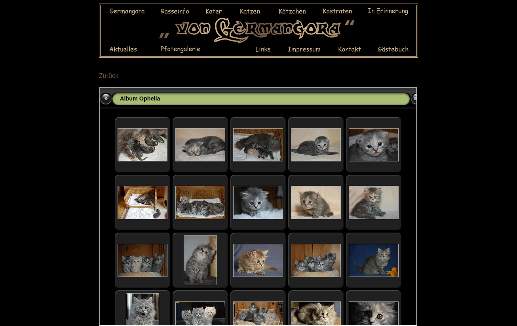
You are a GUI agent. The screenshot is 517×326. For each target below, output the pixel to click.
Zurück (108, 75)
